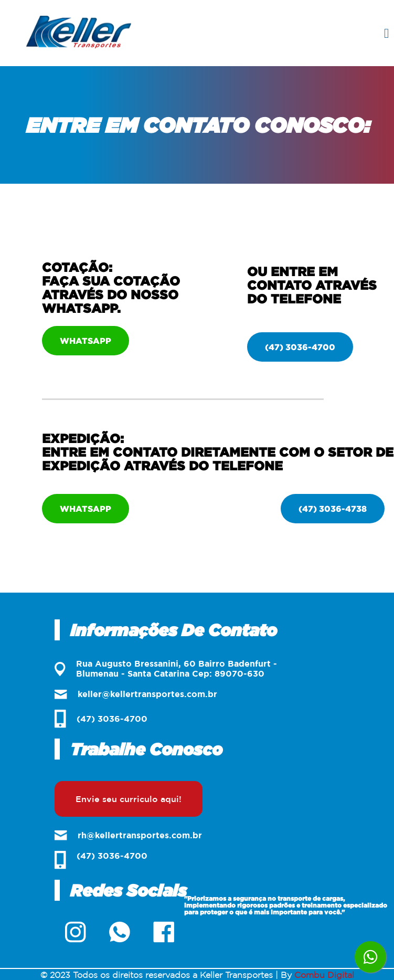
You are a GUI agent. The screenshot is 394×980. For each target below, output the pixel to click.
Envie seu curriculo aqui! (129, 799)
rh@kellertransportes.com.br (128, 835)
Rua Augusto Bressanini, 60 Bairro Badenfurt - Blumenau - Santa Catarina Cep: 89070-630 (166, 668)
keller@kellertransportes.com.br (136, 694)
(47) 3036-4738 (333, 508)
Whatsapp (85, 340)
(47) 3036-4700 (300, 347)
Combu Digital (324, 974)
